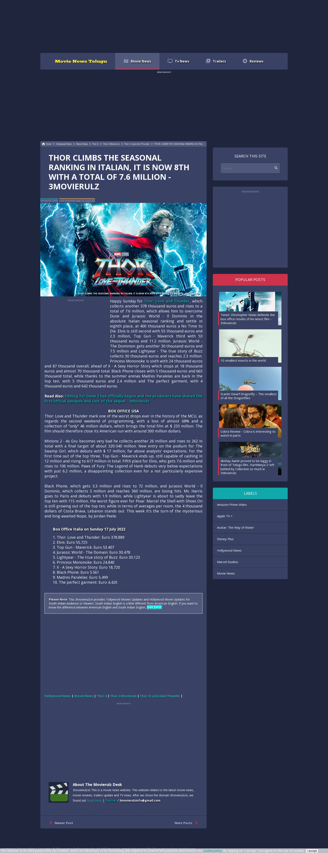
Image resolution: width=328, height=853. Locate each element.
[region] (164, 26)
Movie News (226, 573)
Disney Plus (225, 539)
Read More (94, 800)
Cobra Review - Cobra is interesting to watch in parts (248, 433)
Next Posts (187, 823)
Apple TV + (225, 516)
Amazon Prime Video (232, 504)
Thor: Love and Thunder (167, 300)
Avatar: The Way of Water (235, 527)
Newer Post (60, 823)
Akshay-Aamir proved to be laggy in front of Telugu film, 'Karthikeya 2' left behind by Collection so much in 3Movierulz (247, 467)
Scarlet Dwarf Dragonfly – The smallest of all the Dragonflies (249, 396)
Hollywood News (229, 550)
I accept (312, 850)
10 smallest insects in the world (243, 360)
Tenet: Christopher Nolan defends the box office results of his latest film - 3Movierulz (248, 319)
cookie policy (212, 850)
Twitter (111, 800)
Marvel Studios (227, 562)
